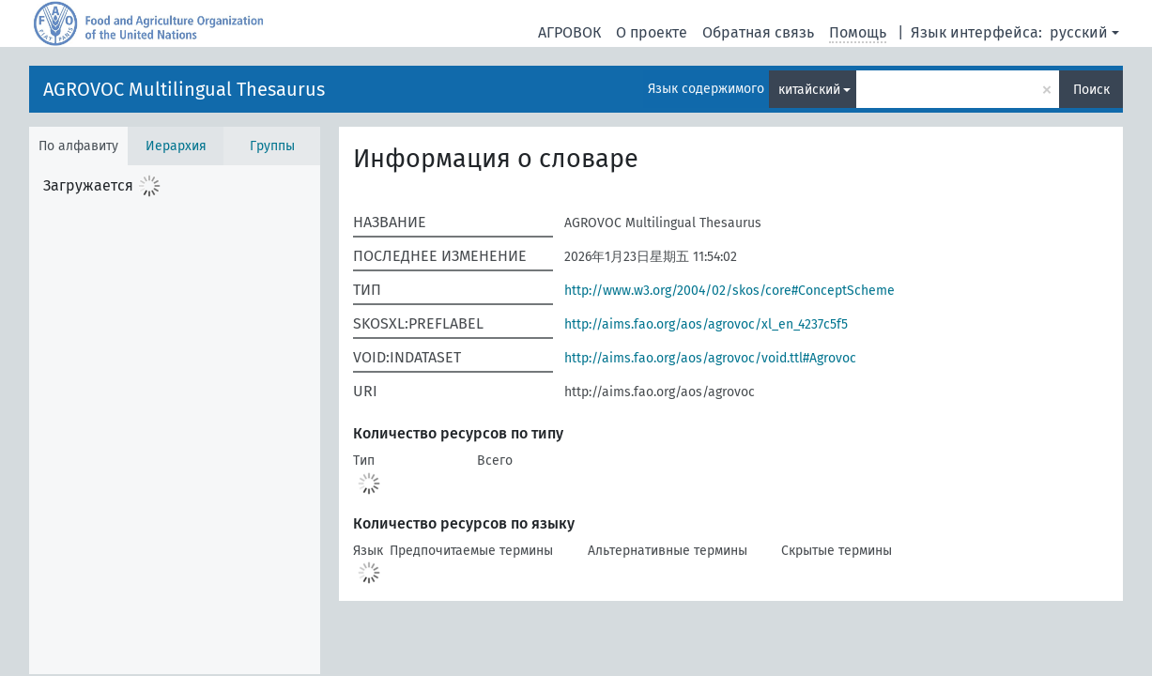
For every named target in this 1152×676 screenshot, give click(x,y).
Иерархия (176, 146)
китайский (809, 90)
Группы (272, 146)
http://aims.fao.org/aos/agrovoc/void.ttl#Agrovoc (710, 358)
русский (1079, 32)
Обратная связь (758, 32)
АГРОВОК (569, 32)
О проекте (651, 32)
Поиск (1091, 90)
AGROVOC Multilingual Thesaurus (184, 89)
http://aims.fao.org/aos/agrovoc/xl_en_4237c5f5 (706, 324)
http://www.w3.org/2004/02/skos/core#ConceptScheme (729, 291)
